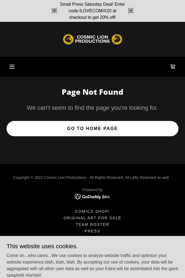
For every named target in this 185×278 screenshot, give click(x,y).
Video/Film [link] (92, 244)
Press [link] (92, 231)
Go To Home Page (92, 128)
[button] (12, 66)
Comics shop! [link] (92, 211)
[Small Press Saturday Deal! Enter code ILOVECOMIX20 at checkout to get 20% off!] (92, 11)
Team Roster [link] (92, 224)
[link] (92, 39)
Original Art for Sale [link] (92, 218)
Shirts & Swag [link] (92, 237)
